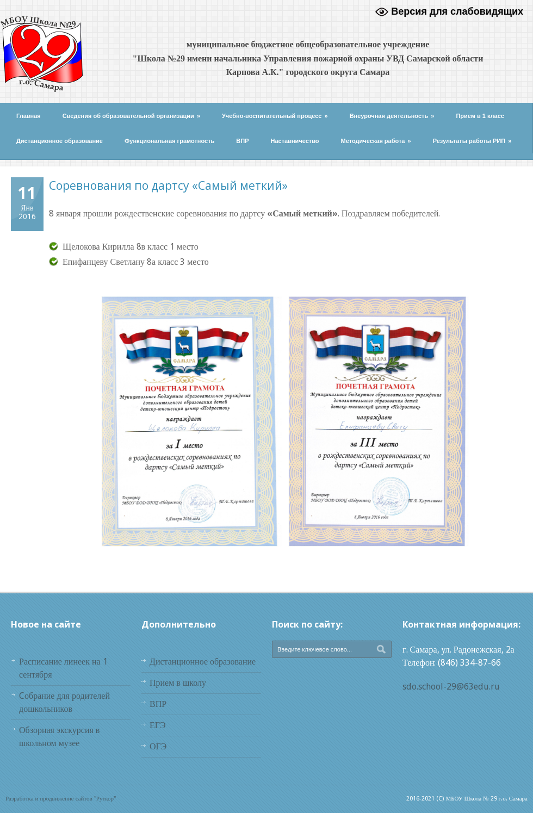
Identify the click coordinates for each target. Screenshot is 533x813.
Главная (28, 116)
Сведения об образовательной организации (131, 116)
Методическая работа (376, 141)
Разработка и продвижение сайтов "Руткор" (60, 798)
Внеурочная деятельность (392, 116)
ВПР (242, 141)
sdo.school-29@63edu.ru (451, 686)
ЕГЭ (158, 725)
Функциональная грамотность (169, 141)
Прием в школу (178, 683)
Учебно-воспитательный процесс (275, 116)
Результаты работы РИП (472, 141)
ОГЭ (158, 746)
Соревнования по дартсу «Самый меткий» (168, 185)
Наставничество (295, 141)
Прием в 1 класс (480, 116)
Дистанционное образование (59, 141)
